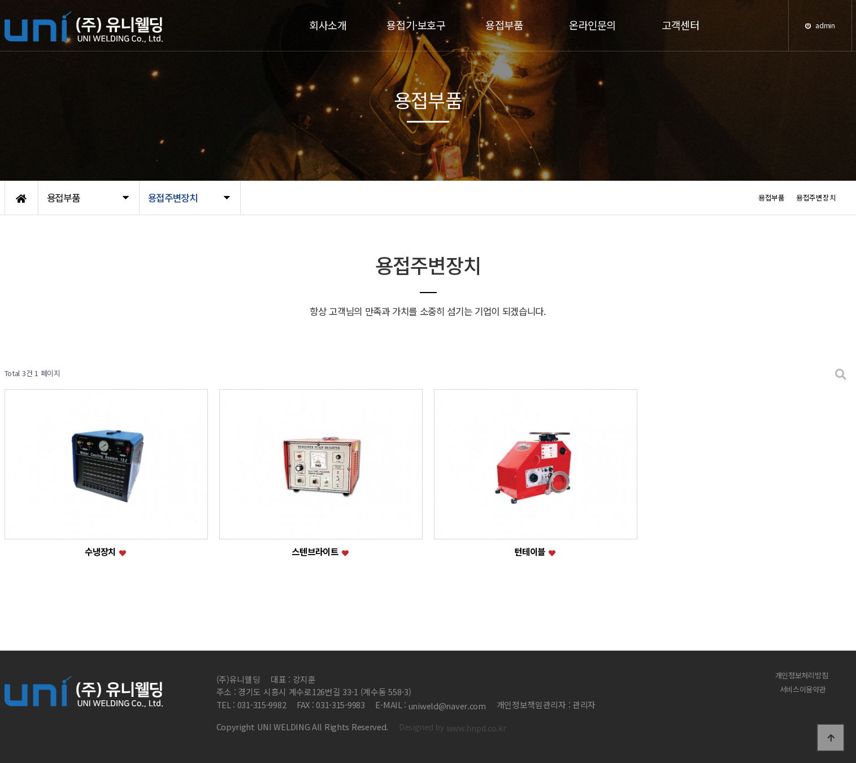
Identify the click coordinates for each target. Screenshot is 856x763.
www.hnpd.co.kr (476, 727)
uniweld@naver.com (447, 706)
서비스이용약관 (805, 689)
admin (820, 25)
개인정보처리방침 (804, 674)
